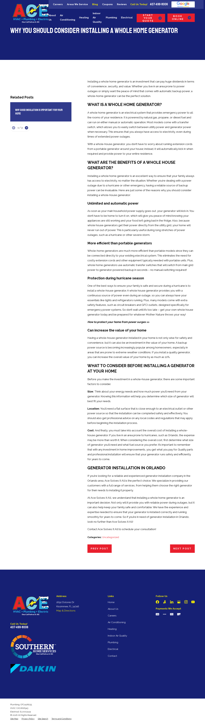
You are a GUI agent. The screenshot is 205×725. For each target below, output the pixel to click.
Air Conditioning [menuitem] (67, 17)
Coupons (107, 4)
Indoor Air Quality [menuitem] (97, 17)
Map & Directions (65, 610)
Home (111, 602)
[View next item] (26, 127)
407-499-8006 (159, 4)
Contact (112, 656)
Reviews (122, 4)
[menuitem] (14, 719)
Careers (58, 4)
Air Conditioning (117, 622)
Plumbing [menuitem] (111, 17)
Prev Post (99, 548)
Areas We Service (77, 4)
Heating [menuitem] (84, 17)
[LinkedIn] (171, 602)
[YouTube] (193, 602)
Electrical (113, 649)
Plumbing (113, 642)
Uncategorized (110, 537)
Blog (95, 4)
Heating (112, 629)
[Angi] (164, 602)
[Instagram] (186, 602)
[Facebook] (157, 602)
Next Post (182, 548)
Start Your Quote (152, 18)
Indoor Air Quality (117, 635)
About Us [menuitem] (52, 17)
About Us (113, 609)
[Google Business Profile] (179, 602)
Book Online (181, 17)
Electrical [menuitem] (127, 17)
